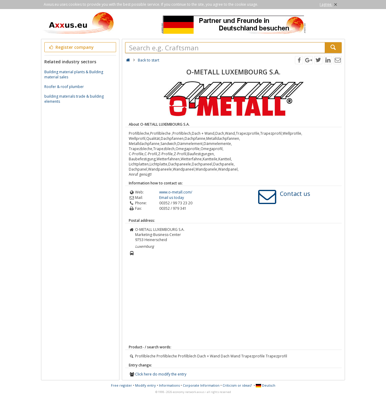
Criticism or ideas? (237, 385)
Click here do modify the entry (160, 374)
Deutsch (265, 385)
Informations (169, 385)
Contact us (295, 194)
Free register (121, 385)
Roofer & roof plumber (64, 86)
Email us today (171, 197)
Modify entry (145, 385)
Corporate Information (201, 385)
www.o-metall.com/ (175, 192)
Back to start (148, 60)
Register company (71, 47)
